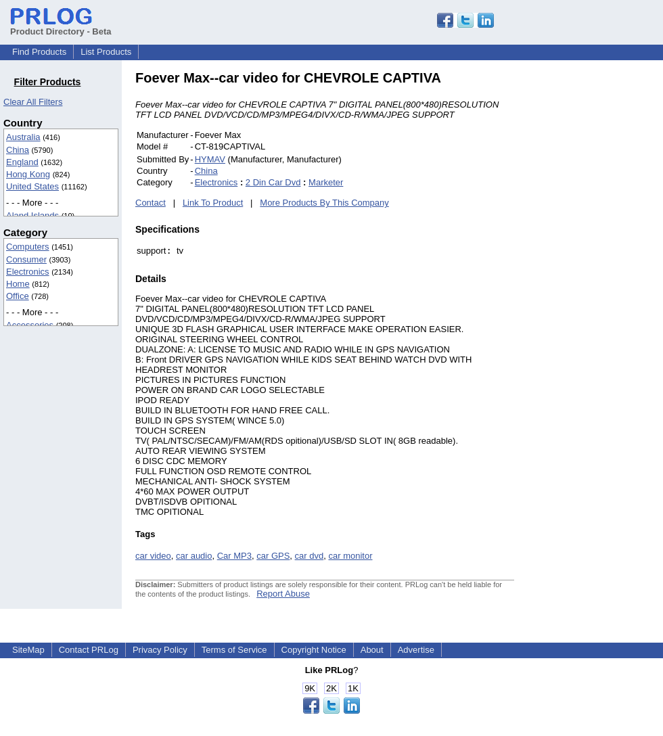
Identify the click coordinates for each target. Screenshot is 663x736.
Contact (150, 203)
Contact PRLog (88, 650)
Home (18, 284)
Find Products (39, 52)
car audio (194, 556)
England (22, 162)
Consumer (26, 259)
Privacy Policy (160, 650)
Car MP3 (234, 556)
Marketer (325, 182)
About (372, 650)
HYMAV (210, 159)
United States (32, 186)
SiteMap (28, 650)
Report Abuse (283, 594)
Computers (27, 247)
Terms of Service (234, 650)
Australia (23, 137)
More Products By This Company (324, 203)
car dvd (309, 556)
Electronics (27, 272)
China (17, 150)
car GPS (273, 556)
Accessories (29, 325)
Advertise (416, 650)
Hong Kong (28, 174)
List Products (106, 52)
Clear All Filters (32, 102)
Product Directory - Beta (61, 26)
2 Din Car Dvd (273, 182)
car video (153, 556)
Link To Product (213, 203)
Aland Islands (32, 215)
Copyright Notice (313, 650)
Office (17, 296)
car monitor (350, 556)
